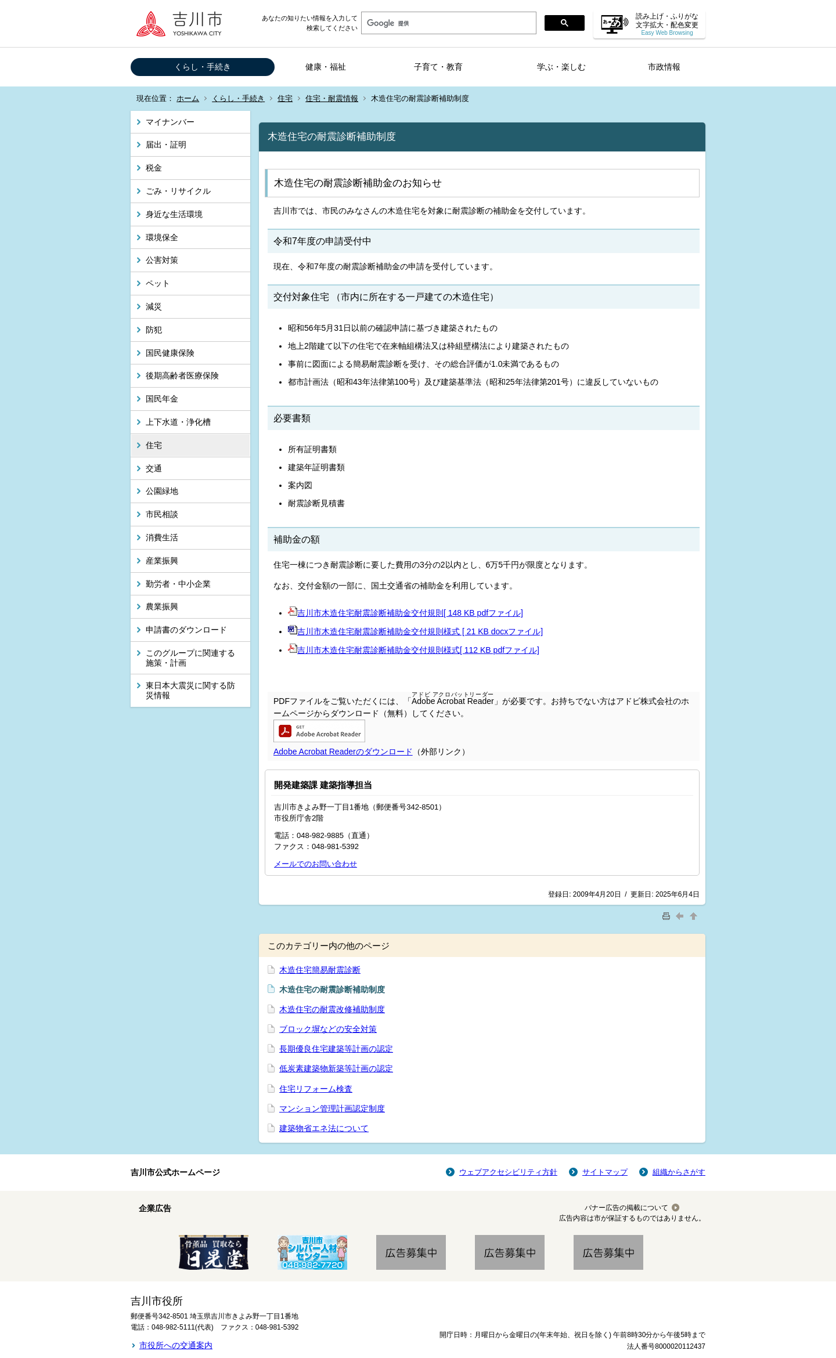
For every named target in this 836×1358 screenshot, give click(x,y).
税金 (154, 167)
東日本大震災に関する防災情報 (190, 690)
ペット (158, 283)
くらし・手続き (202, 66)
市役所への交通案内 (175, 1345)
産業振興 (162, 560)
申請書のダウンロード (186, 629)
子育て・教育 (438, 66)
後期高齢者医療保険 (182, 375)
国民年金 (162, 398)
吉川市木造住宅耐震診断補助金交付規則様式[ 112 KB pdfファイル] (418, 650)
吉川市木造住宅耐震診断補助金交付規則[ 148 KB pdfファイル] (410, 612)
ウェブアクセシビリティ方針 (508, 1172)
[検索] (447, 23)
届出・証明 (166, 144)
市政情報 (664, 66)
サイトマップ (605, 1172)
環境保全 (162, 237)
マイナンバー (170, 122)
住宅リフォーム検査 (315, 1088)
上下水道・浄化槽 (178, 422)
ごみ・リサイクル (178, 191)
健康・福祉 (325, 66)
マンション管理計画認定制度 (332, 1108)
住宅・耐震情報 (331, 98)
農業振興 (162, 606)
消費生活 (162, 537)
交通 (154, 468)
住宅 (285, 98)
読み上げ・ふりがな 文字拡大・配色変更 (667, 24)
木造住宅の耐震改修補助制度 (332, 1009)
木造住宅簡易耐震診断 (320, 969)
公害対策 (162, 260)
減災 (154, 306)
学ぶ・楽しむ (561, 66)
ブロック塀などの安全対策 (328, 1029)
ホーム (187, 98)
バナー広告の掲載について (626, 1208)
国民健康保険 (170, 352)
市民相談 (162, 514)
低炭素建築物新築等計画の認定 (336, 1068)
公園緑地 (162, 491)
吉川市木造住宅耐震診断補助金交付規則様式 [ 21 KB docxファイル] (420, 631)
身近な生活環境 (174, 214)
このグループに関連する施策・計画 (190, 657)
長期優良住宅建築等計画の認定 (336, 1048)
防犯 (154, 329)
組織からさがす (679, 1172)
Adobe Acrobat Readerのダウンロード (343, 751)
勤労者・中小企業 (178, 583)
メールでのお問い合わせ (315, 863)
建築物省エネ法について (324, 1128)
